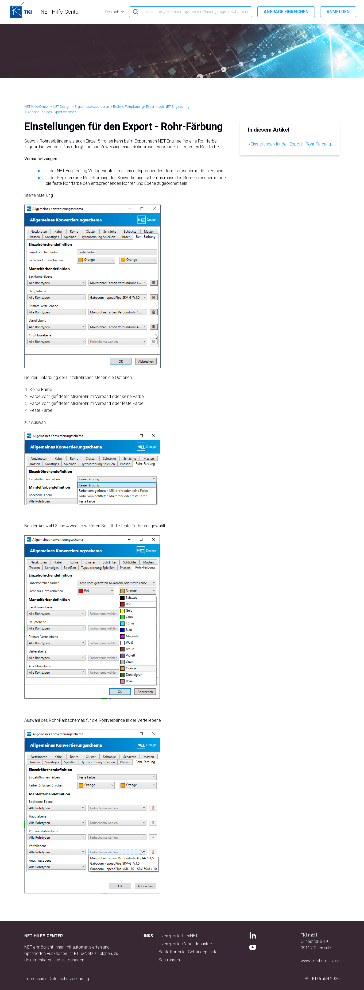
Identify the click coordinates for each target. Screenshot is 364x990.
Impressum (35, 978)
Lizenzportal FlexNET (178, 935)
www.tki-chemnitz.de (320, 960)
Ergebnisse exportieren (92, 107)
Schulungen (169, 959)
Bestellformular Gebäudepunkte (188, 951)
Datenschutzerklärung (69, 978)
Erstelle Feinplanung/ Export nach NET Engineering (151, 107)
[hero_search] (190, 11)
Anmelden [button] (338, 11)
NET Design (62, 107)
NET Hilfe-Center (36, 107)
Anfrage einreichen (286, 11)
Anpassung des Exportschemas (52, 112)
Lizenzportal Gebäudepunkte (185, 943)
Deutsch (112, 12)
